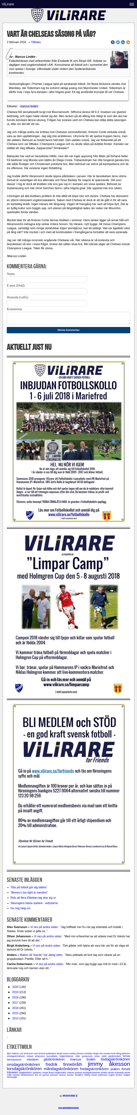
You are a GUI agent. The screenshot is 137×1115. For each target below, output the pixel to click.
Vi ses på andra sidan (44, 927)
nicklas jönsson (77, 1053)
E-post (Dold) (15, 285)
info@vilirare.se (70, 1095)
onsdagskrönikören (26, 1064)
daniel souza (63, 1053)
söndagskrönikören (17, 1056)
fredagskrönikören (95, 1069)
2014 (15, 1018)
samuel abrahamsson (24, 1075)
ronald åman (48, 1072)
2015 (15, 1013)
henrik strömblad (116, 1072)
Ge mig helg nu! (20, 908)
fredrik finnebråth (67, 1064)
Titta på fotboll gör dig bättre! (28, 887)
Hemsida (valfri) (17, 297)
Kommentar (14, 309)
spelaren (37, 1072)
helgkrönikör (61, 1072)
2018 (15, 997)
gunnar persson (50, 1075)
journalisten (53, 1056)
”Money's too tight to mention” (29, 892)
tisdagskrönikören (115, 1059)
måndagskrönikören (62, 1069)
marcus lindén (29, 106)
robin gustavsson (85, 1056)
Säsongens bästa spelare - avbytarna (34, 903)
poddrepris (51, 1053)
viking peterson (123, 1053)
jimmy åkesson (109, 1064)
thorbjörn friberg (83, 1075)
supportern (26, 1072)
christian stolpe (92, 1053)
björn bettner (13, 1053)
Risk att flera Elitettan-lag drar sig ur (33, 897)
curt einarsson (26, 1053)
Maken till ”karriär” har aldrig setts (41, 954)
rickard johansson (37, 1056)
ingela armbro (116, 1075)
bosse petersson (100, 1075)
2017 (15, 1002)
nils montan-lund (107, 1053)
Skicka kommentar (68, 330)
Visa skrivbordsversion (68, 1108)
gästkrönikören (57, 1059)
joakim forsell (120, 1069)
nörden (104, 1072)
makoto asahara (75, 1072)
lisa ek (38, 1075)
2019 (15, 992)
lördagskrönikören (92, 1072)
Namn (11, 274)
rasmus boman (67, 1075)
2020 (15, 986)
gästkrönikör (115, 1056)
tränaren (13, 1072)
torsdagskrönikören (25, 1068)
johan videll (101, 1056)
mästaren (35, 1059)
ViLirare (8, 4)
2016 (15, 1008)
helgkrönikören (67, 1056)
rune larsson (40, 1053)
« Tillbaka (35, 42)
